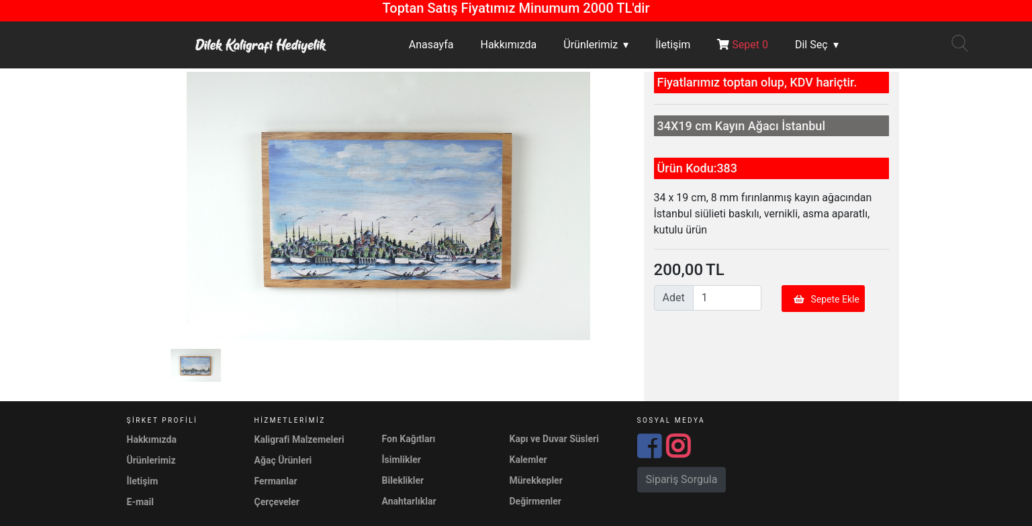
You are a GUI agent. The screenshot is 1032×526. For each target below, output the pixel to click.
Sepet (742, 44)
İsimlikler (401, 459)
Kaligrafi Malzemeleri (299, 439)
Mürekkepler (536, 480)
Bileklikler (403, 480)
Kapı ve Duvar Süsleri (554, 438)
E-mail (140, 501)
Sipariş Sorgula (682, 479)
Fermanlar (275, 481)
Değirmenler (535, 501)
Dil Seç (811, 44)
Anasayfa (431, 44)
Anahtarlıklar (409, 501)
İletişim (672, 44)
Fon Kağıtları (409, 438)
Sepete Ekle (826, 299)
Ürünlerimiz (590, 44)
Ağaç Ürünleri (283, 460)
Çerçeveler (276, 501)
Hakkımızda (508, 44)
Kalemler (528, 459)
